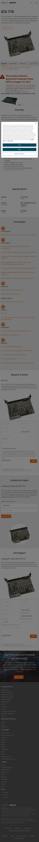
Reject (19, 149)
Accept (19, 144)
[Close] (36, 123)
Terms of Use (10, 140)
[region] (19, 140)
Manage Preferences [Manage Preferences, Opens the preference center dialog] (19, 153)
